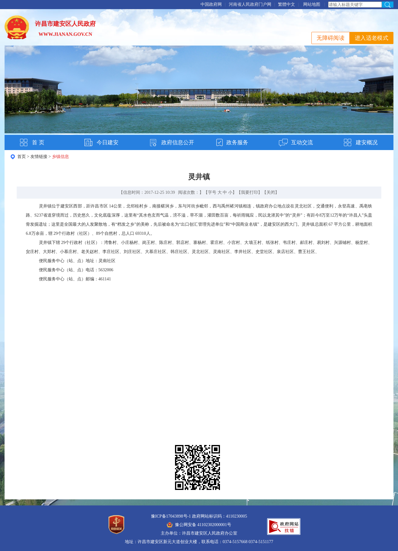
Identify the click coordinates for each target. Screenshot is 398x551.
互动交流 (302, 142)
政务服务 (237, 142)
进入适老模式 (371, 38)
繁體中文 (286, 4)
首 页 (38, 142)
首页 (21, 156)
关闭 (270, 192)
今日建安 (107, 142)
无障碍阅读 (331, 38)
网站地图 (311, 4)
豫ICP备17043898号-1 (171, 516)
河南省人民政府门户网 (250, 4)
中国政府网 (211, 4)
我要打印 (249, 192)
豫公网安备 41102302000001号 (199, 524)
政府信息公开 (177, 142)
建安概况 (367, 142)
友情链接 (38, 156)
